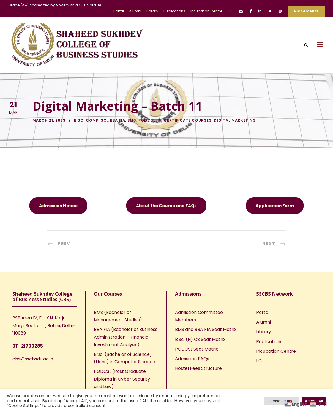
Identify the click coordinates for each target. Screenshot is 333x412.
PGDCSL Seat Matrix (196, 349)
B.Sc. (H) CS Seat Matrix (200, 339)
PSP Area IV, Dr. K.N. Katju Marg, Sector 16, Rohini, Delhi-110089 (43, 325)
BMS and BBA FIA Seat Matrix (205, 329)
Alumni (135, 11)
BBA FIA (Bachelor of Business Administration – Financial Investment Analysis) (125, 337)
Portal (118, 11)
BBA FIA (117, 120)
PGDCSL (146, 120)
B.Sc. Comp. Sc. (91, 120)
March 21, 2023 (48, 120)
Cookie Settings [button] (282, 400)
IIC (230, 11)
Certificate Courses (188, 120)
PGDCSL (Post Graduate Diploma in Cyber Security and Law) (122, 378)
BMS (131, 120)
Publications (174, 11)
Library (152, 11)
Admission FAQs (192, 359)
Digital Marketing (235, 120)
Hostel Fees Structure (198, 368)
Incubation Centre (206, 11)
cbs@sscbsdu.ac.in (32, 359)
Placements (306, 11)
